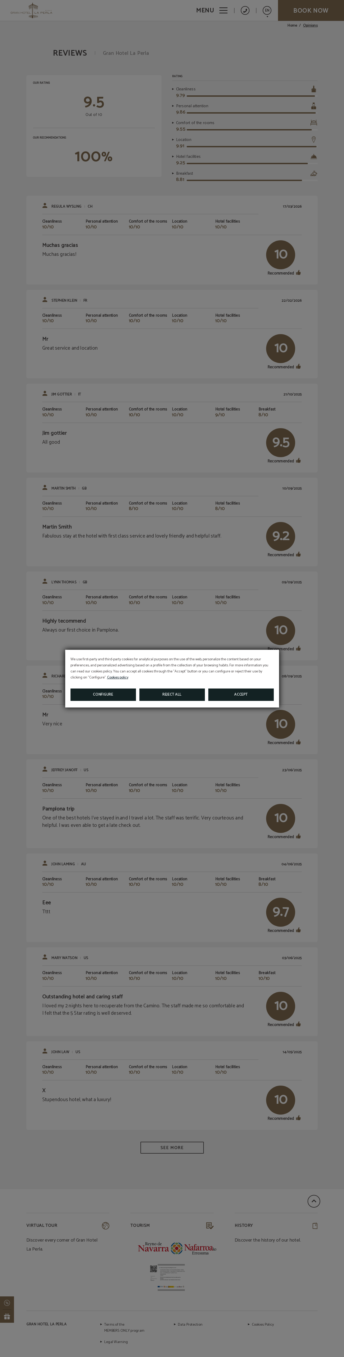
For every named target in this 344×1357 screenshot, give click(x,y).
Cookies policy (117, 678)
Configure (103, 695)
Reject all (172, 695)
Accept (240, 695)
